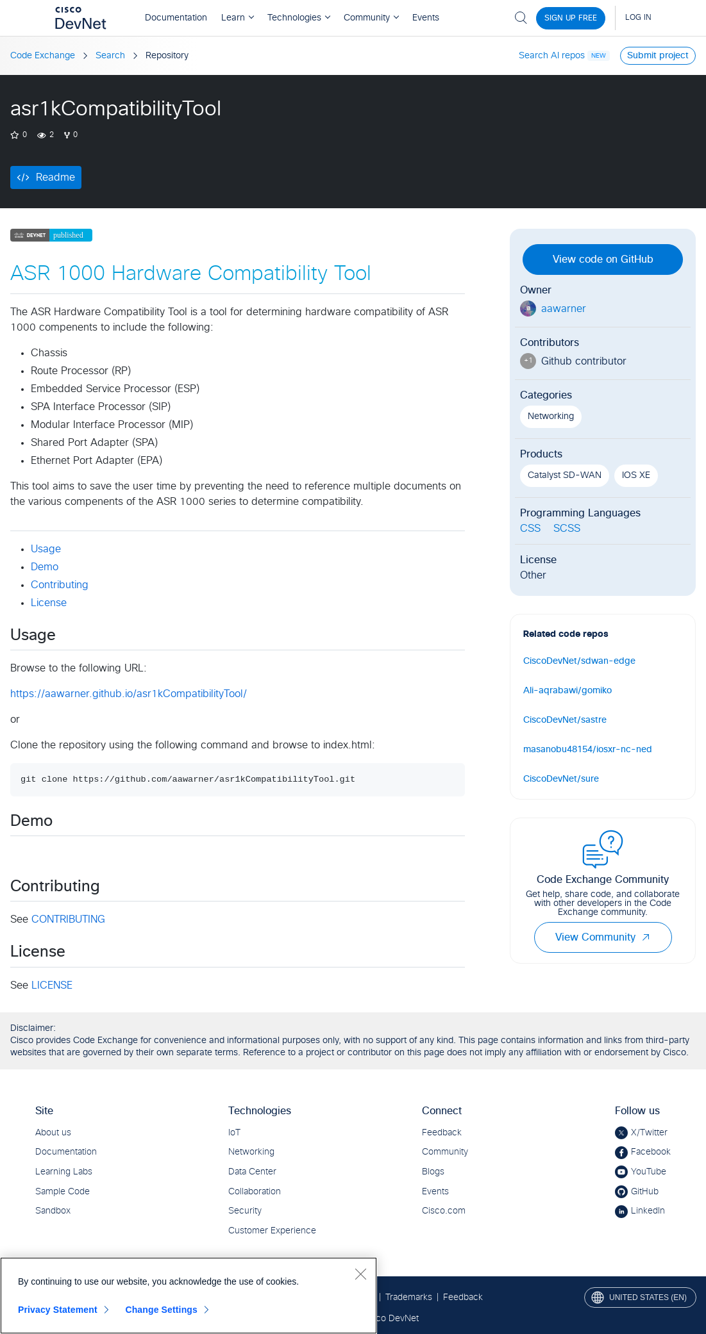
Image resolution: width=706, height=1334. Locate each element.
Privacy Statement (57, 1310)
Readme (55, 177)
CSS (530, 528)
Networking (551, 416)
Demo (44, 567)
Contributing (59, 585)
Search (110, 55)
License (49, 603)
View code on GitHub (603, 259)
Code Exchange (42, 55)
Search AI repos (552, 55)
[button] (646, 937)
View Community (603, 937)
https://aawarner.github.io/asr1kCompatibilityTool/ (128, 694)
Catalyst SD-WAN (564, 475)
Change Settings (161, 1310)
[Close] (360, 1273)
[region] (188, 1295)
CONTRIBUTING (68, 919)
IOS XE (636, 475)
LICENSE (51, 985)
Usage (46, 549)
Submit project (658, 55)
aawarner (563, 309)
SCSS (566, 528)
